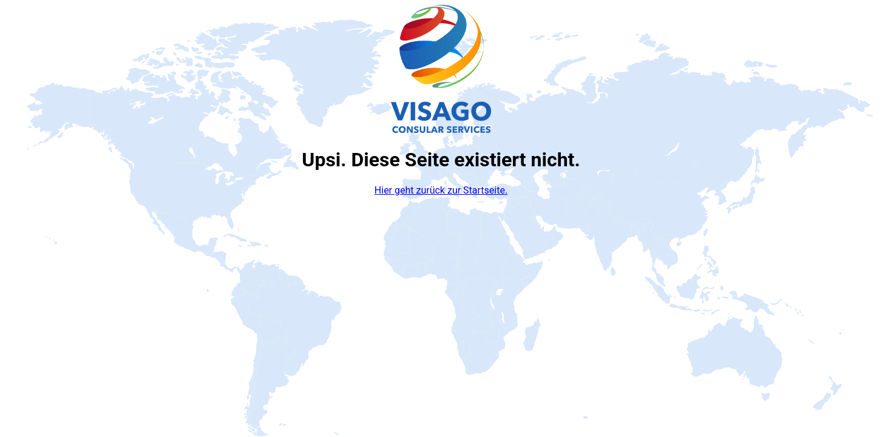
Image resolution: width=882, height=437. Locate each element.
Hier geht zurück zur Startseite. (441, 190)
